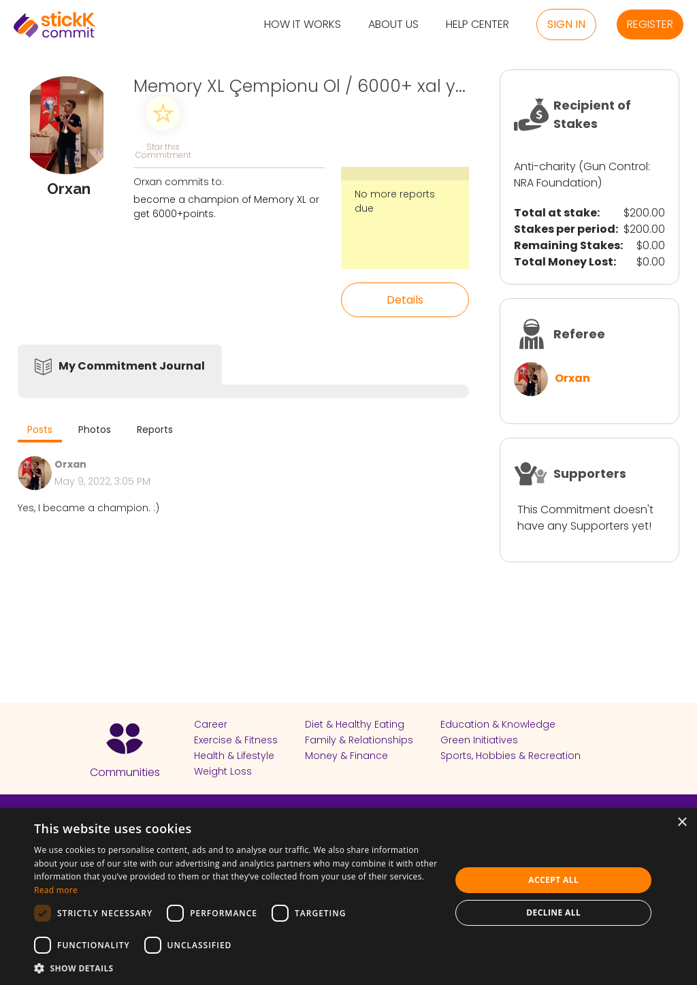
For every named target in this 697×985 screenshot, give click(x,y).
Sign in (566, 24)
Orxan (572, 378)
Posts (39, 429)
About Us (393, 25)
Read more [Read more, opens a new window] (56, 890)
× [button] (682, 823)
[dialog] (348, 896)
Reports (155, 429)
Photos (94, 429)
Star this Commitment (162, 150)
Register (650, 24)
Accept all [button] (553, 880)
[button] (236, 968)
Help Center (477, 25)
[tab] (40, 431)
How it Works (302, 25)
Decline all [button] (553, 912)
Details (405, 300)
